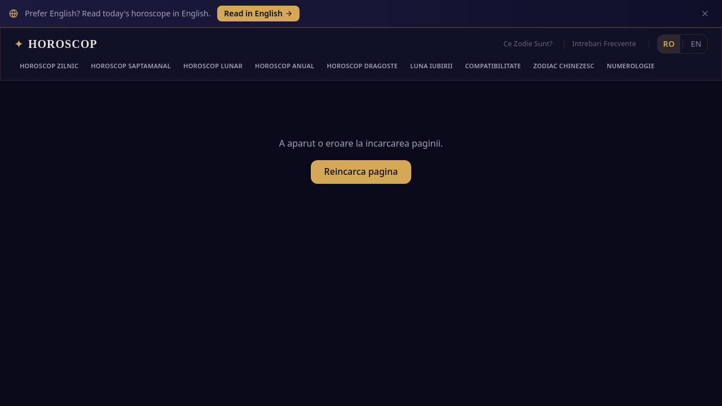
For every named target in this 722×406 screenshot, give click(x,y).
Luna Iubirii (431, 65)
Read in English (258, 13)
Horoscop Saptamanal (131, 65)
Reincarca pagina (361, 171)
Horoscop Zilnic (49, 65)
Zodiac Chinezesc (563, 65)
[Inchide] (705, 13)
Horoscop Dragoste (362, 65)
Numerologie (631, 65)
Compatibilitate (493, 65)
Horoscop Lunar (213, 65)
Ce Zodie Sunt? (528, 43)
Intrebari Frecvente (604, 43)
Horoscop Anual (284, 65)
